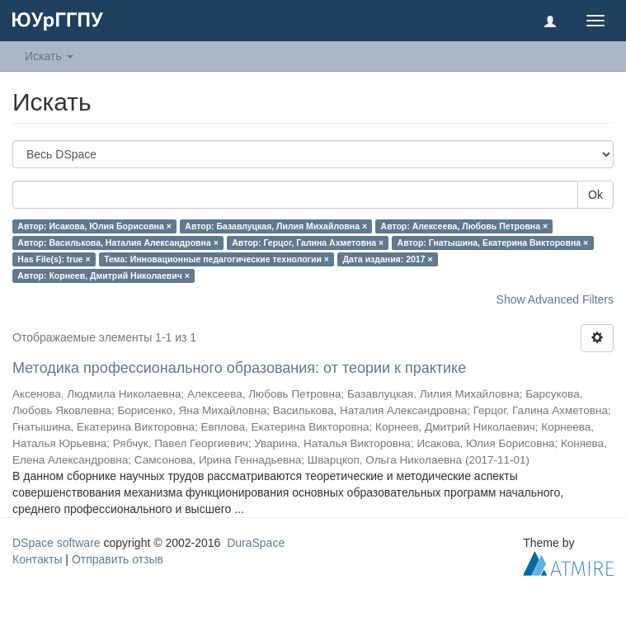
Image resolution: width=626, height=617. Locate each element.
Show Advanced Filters (555, 299)
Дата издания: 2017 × (387, 259)
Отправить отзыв (117, 559)
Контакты (37, 559)
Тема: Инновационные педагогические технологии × (216, 259)
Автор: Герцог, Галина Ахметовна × (308, 242)
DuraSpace (256, 542)
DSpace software (56, 542)
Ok (595, 194)
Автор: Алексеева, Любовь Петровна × (464, 226)
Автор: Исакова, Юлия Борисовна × (94, 226)
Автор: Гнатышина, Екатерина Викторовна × (493, 242)
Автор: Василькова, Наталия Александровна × (117, 242)
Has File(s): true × (53, 259)
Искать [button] (49, 56)
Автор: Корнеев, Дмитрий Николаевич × (103, 275)
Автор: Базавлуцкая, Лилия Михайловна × (276, 226)
